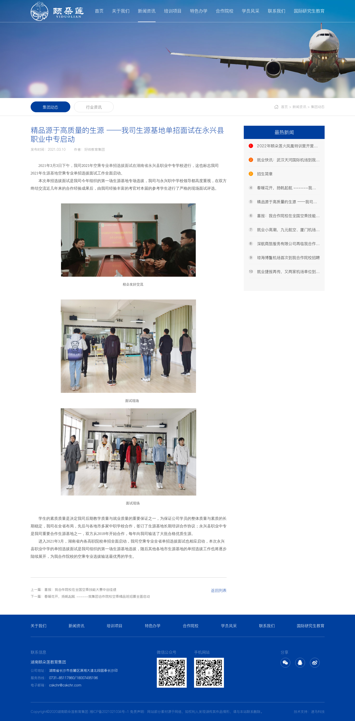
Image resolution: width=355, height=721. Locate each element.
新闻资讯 (147, 11)
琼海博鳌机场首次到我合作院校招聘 (284, 257)
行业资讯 (94, 107)
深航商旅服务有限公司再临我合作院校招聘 (284, 243)
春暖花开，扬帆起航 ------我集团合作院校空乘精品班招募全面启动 (284, 187)
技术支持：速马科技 (309, 711)
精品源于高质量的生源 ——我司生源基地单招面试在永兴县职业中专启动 (284, 201)
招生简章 (261, 173)
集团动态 (50, 107)
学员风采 (250, 11)
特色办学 (199, 11)
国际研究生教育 (309, 11)
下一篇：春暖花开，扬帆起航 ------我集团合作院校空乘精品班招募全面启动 (90, 596)
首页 (99, 11)
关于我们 (121, 11)
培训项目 (173, 11)
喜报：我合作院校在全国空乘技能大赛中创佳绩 (284, 215)
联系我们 (276, 11)
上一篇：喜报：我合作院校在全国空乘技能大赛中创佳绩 (73, 589)
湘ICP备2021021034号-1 (109, 711)
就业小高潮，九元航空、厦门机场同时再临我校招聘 (284, 229)
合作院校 (224, 11)
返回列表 (219, 590)
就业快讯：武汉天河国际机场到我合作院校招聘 (284, 159)
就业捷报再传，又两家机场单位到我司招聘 (284, 271)
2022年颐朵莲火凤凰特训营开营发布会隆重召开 (284, 146)
